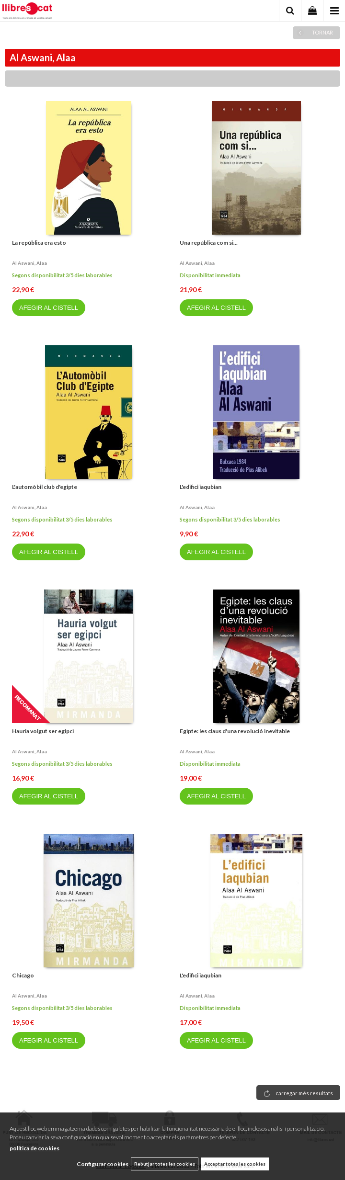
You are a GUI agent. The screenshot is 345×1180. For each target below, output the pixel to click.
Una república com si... (209, 242)
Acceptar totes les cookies (234, 1164)
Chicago (23, 975)
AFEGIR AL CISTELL (48, 307)
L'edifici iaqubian (200, 486)
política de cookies (34, 1148)
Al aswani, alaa (29, 263)
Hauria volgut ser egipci (43, 731)
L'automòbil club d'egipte (44, 486)
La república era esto (39, 242)
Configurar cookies (102, 1164)
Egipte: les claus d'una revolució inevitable (235, 731)
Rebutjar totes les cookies (164, 1164)
